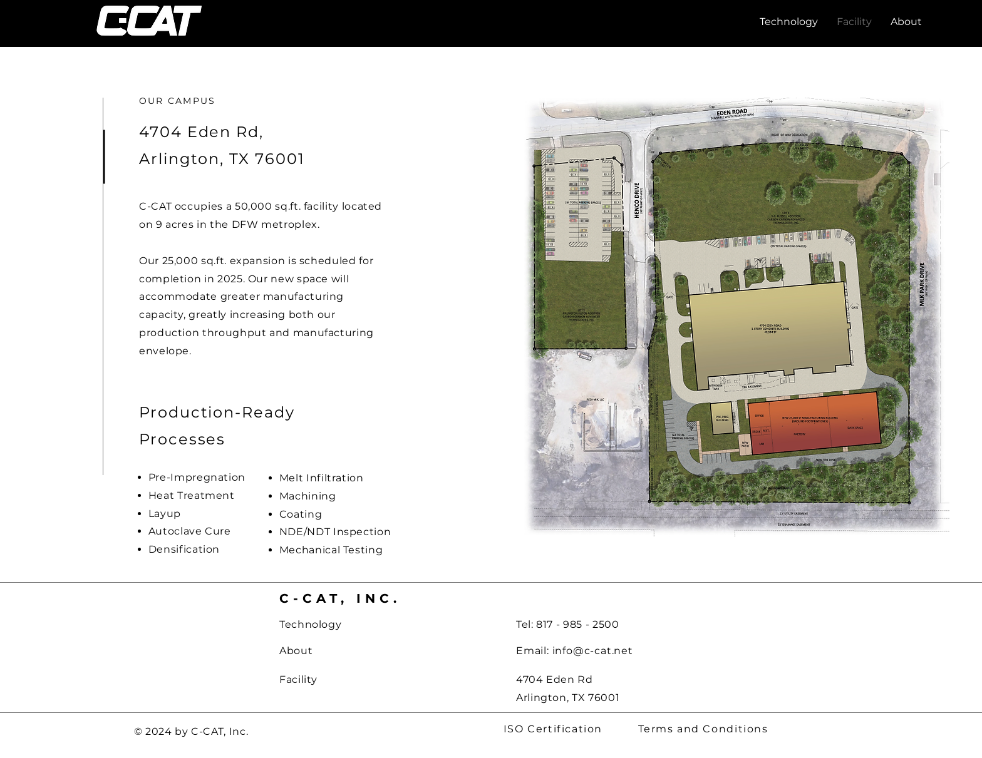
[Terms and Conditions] (704, 729)
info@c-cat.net (592, 651)
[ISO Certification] (554, 729)
